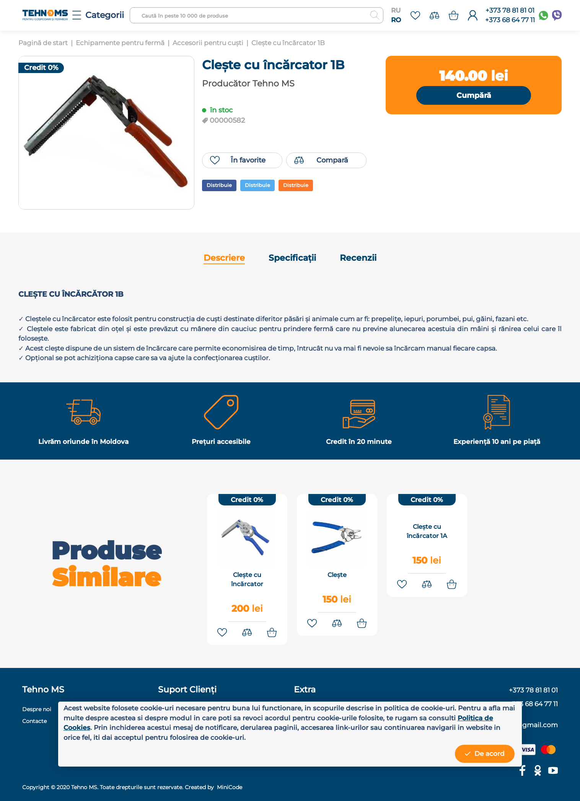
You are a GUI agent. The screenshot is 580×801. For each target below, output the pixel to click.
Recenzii (358, 258)
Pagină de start (43, 43)
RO (396, 20)
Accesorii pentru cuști (208, 43)
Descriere (224, 258)
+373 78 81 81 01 (510, 10)
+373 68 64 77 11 (510, 20)
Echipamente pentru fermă (120, 43)
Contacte (34, 719)
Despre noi (36, 707)
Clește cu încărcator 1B (288, 43)
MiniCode (228, 785)
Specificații (292, 258)
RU (396, 10)
